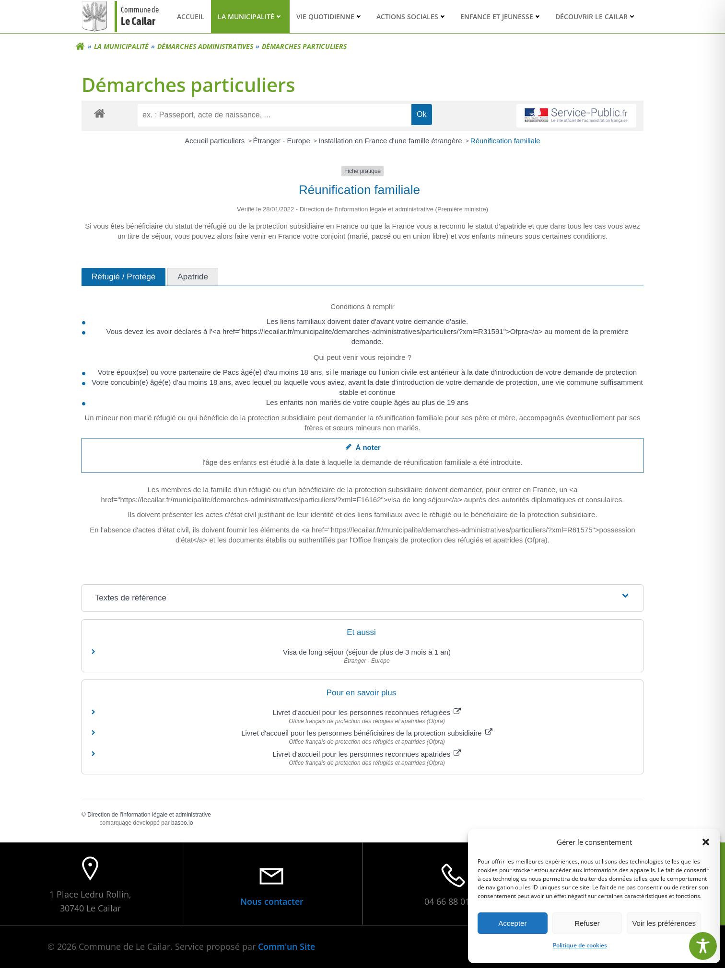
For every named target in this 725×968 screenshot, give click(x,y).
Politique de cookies (580, 945)
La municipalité (250, 16)
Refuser (587, 923)
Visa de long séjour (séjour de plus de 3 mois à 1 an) (367, 652)
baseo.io (182, 822)
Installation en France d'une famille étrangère (391, 141)
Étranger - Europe (282, 141)
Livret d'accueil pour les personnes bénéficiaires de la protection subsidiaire (366, 733)
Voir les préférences (664, 923)
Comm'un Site (286, 946)
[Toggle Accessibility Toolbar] (703, 946)
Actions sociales (411, 16)
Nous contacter (272, 901)
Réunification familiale (505, 141)
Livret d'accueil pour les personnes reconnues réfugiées (367, 712)
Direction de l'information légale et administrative (149, 814)
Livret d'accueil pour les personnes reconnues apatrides (367, 754)
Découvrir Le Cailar (595, 16)
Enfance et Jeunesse (501, 16)
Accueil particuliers (215, 141)
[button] (706, 842)
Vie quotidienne (329, 16)
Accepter (512, 923)
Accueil (190, 16)
